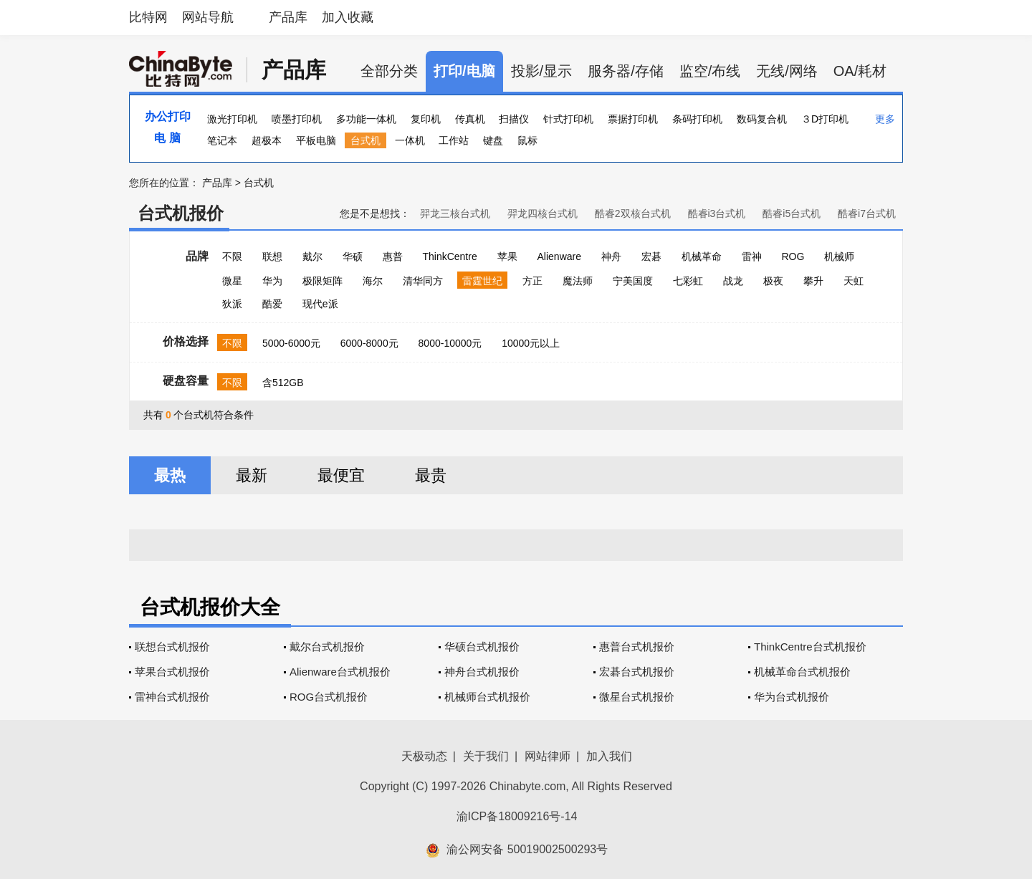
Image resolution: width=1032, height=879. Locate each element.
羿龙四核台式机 (542, 213)
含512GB (283, 382)
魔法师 (578, 281)
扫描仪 (514, 119)
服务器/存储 (626, 71)
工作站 (454, 140)
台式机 (365, 140)
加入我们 (609, 756)
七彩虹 (688, 281)
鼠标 (527, 140)
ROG (792, 256)
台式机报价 (181, 213)
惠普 (393, 256)
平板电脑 (316, 140)
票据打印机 (633, 119)
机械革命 (702, 256)
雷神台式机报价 (172, 697)
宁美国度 (633, 281)
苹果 (507, 256)
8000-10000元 (450, 343)
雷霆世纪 (482, 281)
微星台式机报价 (636, 697)
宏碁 (651, 256)
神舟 (611, 256)
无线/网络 (787, 71)
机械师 (839, 256)
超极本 (267, 140)
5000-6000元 (291, 343)
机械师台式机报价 (487, 697)
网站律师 (547, 756)
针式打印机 (568, 119)
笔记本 (222, 140)
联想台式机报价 (172, 646)
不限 (232, 256)
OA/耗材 (860, 71)
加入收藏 (347, 17)
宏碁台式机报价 (636, 672)
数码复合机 (762, 119)
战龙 (733, 281)
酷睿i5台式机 (792, 213)
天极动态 (424, 756)
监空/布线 (710, 71)
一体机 (410, 140)
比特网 (148, 17)
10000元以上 (531, 343)
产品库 (288, 17)
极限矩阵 (322, 281)
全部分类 (389, 71)
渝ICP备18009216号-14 (517, 816)
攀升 (813, 281)
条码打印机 (697, 119)
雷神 (752, 256)
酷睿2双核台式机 (633, 213)
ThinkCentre (449, 256)
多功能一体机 (366, 119)
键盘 (493, 140)
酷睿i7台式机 (867, 213)
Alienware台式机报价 (340, 672)
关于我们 (486, 756)
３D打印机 (825, 119)
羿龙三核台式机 (455, 213)
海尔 (373, 281)
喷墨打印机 (297, 119)
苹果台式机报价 (172, 672)
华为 (272, 281)
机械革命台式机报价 (802, 672)
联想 (272, 256)
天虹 (854, 281)
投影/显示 (542, 71)
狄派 (232, 303)
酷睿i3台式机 (717, 213)
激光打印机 (232, 119)
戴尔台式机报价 (327, 646)
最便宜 (341, 475)
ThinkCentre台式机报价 (810, 646)
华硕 (353, 256)
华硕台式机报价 (482, 646)
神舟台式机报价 (482, 672)
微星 (232, 281)
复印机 (426, 119)
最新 (251, 475)
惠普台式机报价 (636, 646)
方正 (532, 281)
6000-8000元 (369, 343)
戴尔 (312, 256)
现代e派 (320, 303)
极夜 (773, 281)
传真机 (470, 119)
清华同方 (423, 281)
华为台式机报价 (791, 697)
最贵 (430, 475)
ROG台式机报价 (329, 697)
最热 (170, 475)
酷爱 (272, 303)
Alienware (559, 256)
